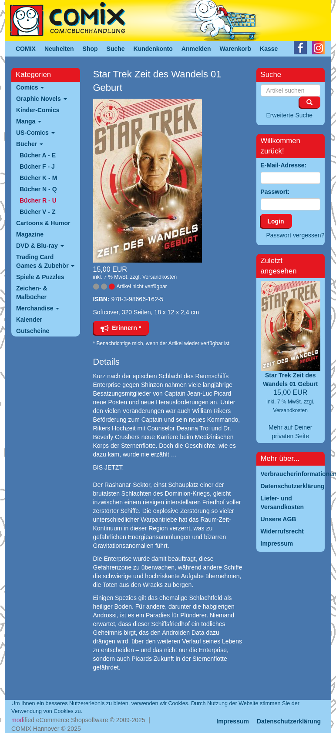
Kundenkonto (153, 48)
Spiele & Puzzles (40, 276)
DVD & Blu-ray (40, 245)
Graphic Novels (41, 98)
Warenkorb (236, 48)
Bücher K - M (38, 177)
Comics (30, 87)
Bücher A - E (38, 155)
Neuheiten (59, 48)
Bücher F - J (37, 166)
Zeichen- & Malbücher (31, 292)
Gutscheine (32, 330)
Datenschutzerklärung (289, 721)
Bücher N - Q (38, 189)
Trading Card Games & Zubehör (45, 261)
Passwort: (275, 191)
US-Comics (35, 132)
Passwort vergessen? (295, 235)
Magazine (30, 234)
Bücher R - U (38, 200)
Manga (28, 121)
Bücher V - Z (37, 211)
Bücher (29, 143)
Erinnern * (121, 327)
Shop (90, 48)
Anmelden (196, 48)
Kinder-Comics (38, 110)
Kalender (29, 319)
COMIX (26, 48)
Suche (116, 48)
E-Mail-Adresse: (284, 165)
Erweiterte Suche (289, 115)
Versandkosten (159, 277)
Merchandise (37, 308)
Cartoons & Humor (43, 223)
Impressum (232, 721)
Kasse (269, 48)
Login (276, 221)
